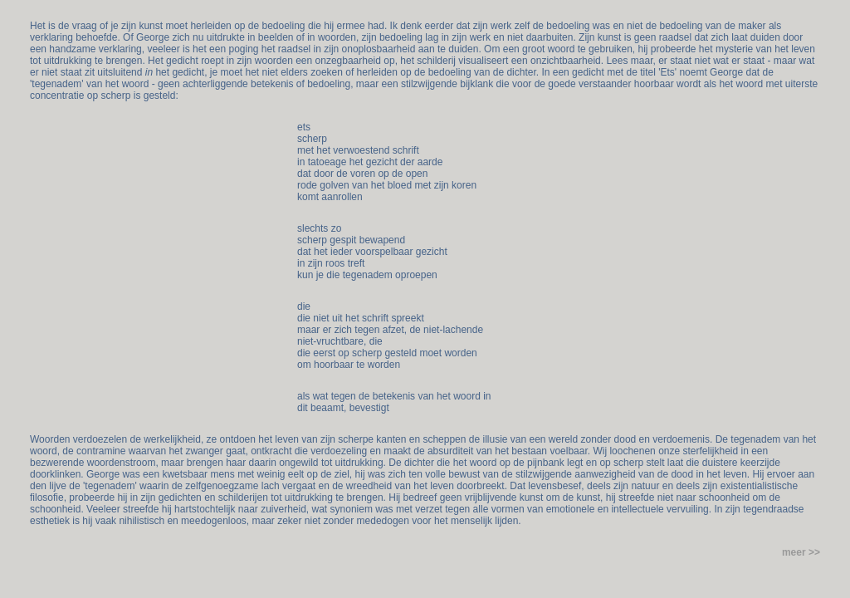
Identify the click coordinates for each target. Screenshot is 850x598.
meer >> (801, 552)
